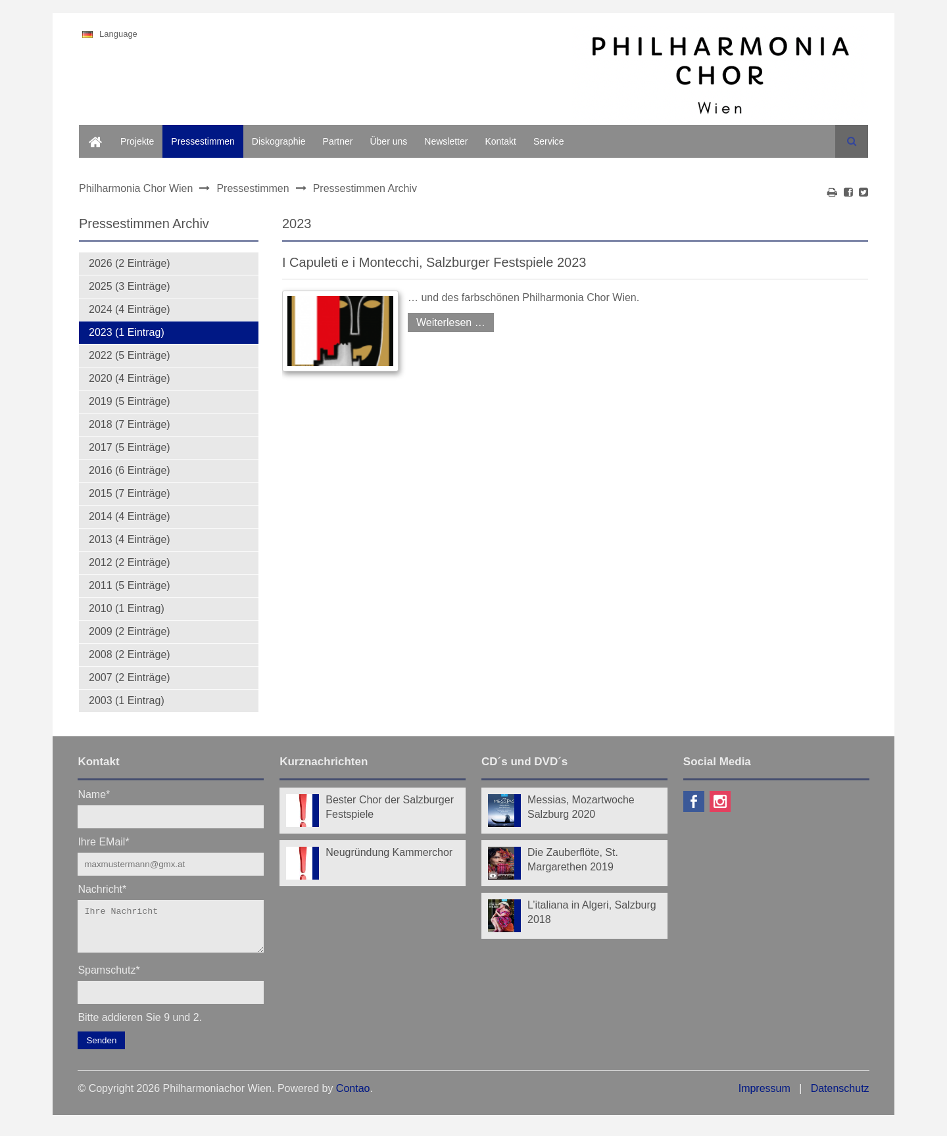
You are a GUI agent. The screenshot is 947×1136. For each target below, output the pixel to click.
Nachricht (102, 888)
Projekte (137, 141)
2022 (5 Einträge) (129, 355)
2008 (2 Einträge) (129, 654)
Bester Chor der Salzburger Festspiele (390, 807)
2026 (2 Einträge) (129, 263)
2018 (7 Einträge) (129, 424)
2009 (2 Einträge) (129, 631)
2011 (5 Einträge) (129, 585)
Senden (101, 1048)
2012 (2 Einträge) (129, 562)
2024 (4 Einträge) (129, 309)
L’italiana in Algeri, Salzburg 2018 (591, 912)
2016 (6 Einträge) (129, 470)
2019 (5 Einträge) (129, 401)
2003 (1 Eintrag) (126, 700)
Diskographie (279, 141)
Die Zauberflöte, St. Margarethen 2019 (572, 859)
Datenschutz (840, 1096)
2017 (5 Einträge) (129, 447)
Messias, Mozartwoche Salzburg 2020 (581, 807)
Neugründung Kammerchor (389, 852)
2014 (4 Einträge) (129, 516)
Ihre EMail (103, 841)
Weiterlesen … (446, 320)
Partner (338, 141)
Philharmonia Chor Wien (136, 188)
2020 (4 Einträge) (129, 378)
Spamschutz (108, 977)
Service (548, 141)
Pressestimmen (202, 141)
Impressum (764, 1096)
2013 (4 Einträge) (129, 539)
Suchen (851, 141)
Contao (353, 1096)
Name (94, 794)
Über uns (388, 141)
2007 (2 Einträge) (129, 677)
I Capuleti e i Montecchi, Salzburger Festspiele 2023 (434, 262)
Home (91, 132)
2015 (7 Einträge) (129, 493)
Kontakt (500, 141)
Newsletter (446, 141)
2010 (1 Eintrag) (126, 608)
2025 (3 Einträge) (129, 286)
